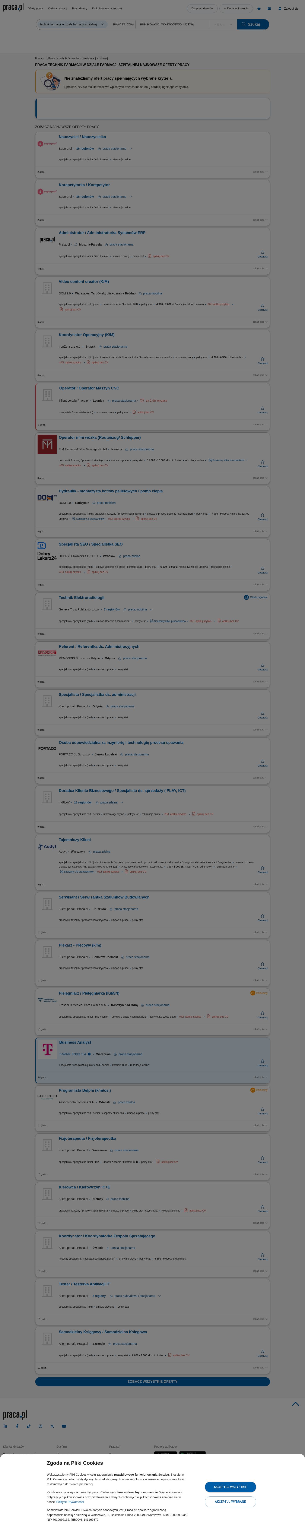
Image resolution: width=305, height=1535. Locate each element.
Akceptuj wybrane (230, 1501)
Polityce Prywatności (70, 1502)
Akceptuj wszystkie (230, 1487)
